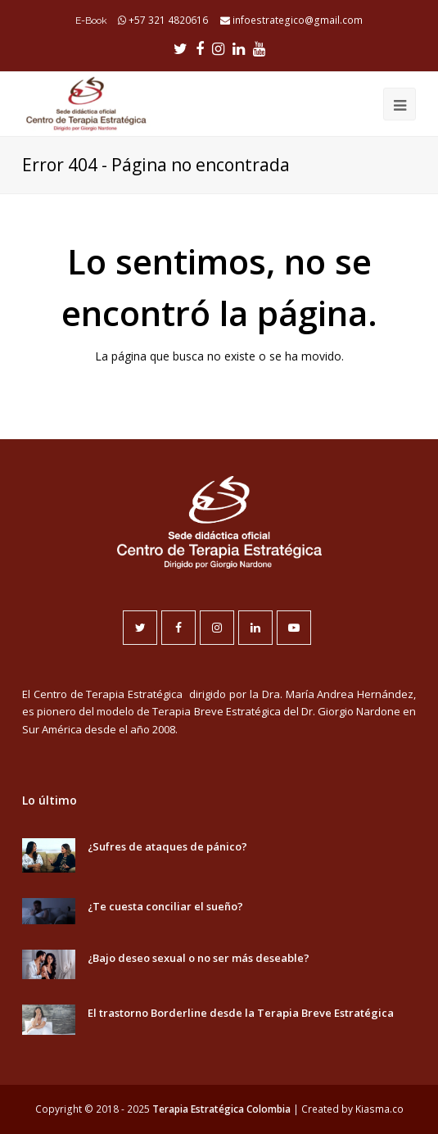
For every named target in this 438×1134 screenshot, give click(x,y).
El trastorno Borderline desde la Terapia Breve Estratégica (241, 1012)
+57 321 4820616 (168, 20)
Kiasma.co (379, 1109)
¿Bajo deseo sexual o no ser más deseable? (198, 957)
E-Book (91, 20)
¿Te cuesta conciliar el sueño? (165, 906)
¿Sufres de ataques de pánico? (167, 846)
